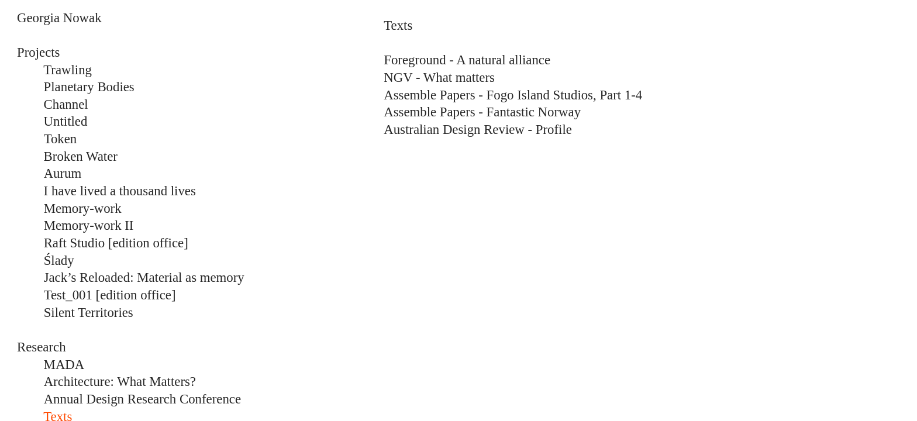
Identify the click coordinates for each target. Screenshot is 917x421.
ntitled (70, 121)
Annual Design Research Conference (142, 399)
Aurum (63, 173)
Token (60, 139)
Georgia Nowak (59, 18)
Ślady (59, 260)
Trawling (67, 70)
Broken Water (81, 156)
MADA (64, 364)
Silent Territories (88, 312)
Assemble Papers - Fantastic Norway (482, 112)
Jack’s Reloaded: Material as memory (144, 277)
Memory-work (83, 208)
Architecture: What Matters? (120, 381)
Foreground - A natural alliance (467, 60)
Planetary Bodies (89, 87)
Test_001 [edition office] (110, 295)
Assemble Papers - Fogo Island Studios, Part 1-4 (513, 95)
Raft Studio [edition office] (116, 243)
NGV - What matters (439, 77)
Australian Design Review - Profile (478, 129)
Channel (66, 104)
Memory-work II (90, 225)
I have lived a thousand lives (106, 191)
